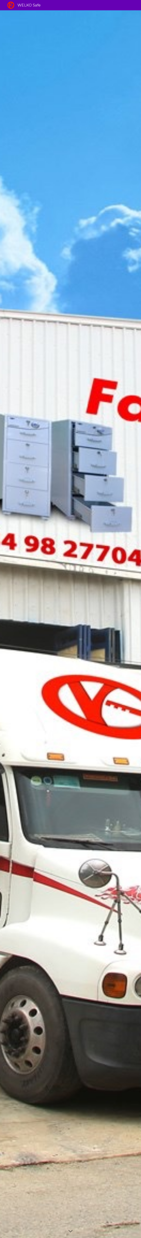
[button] (70, 1231)
